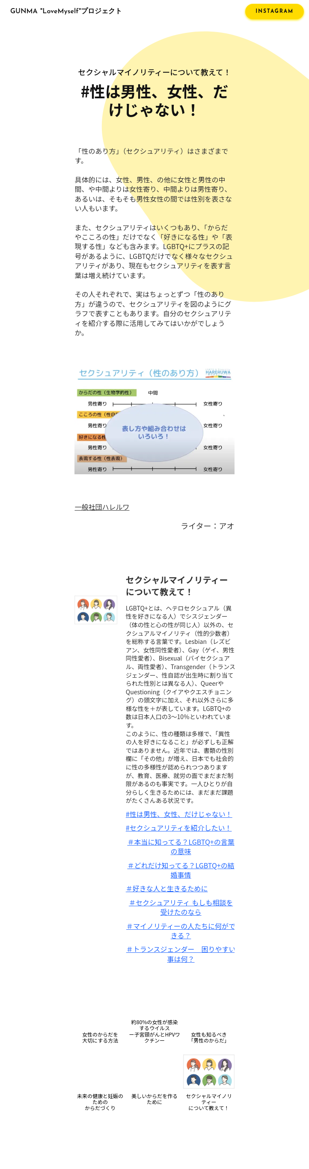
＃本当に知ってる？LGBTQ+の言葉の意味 (180, 846)
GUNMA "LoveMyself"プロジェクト (66, 11)
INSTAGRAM (275, 11)
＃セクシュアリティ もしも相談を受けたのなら (181, 907)
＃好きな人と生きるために (167, 888)
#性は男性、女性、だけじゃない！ (179, 814)
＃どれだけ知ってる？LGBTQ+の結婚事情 (180, 870)
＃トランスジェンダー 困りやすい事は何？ (181, 953)
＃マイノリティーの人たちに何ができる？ (180, 930)
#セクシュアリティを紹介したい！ (179, 827)
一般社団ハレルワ (101, 506)
